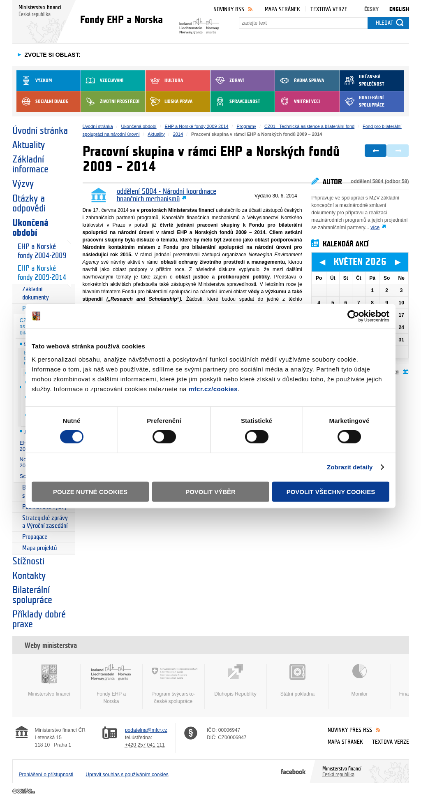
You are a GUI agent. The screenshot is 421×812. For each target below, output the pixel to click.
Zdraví (227, 80)
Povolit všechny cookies (331, 491)
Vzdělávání (102, 80)
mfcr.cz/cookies (213, 388)
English (399, 9)
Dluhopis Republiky (235, 680)
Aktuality (28, 145)
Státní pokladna (297, 680)
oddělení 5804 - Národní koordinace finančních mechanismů (166, 195)
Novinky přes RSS (350, 730)
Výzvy (23, 183)
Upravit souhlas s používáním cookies (127, 774)
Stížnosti (28, 561)
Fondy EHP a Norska (111, 684)
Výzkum (34, 80)
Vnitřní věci (297, 101)
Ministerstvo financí (49, 680)
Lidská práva (169, 101)
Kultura (164, 80)
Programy (246, 126)
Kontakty (29, 575)
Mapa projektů (39, 548)
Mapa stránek (282, 9)
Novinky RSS (228, 9)
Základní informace (30, 164)
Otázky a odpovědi (29, 203)
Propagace (34, 537)
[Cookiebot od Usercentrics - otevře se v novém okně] (353, 316)
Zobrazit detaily (350, 467)
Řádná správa (299, 80)
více (374, 227)
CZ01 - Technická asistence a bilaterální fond (309, 126)
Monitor (359, 680)
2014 (178, 134)
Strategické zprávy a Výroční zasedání (45, 522)
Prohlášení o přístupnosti (46, 774)
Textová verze (328, 9)
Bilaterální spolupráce (362, 101)
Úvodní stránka (40, 130)
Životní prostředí (110, 101)
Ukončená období (30, 227)
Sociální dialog (42, 101)
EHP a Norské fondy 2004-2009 (42, 251)
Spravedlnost (235, 101)
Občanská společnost (362, 80)
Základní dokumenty (35, 293)
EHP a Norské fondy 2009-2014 (42, 273)
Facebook (293, 771)
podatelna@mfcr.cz (146, 730)
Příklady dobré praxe (39, 619)
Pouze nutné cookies (90, 491)
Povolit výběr (210, 491)
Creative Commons (24, 791)
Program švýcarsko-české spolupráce (173, 684)
